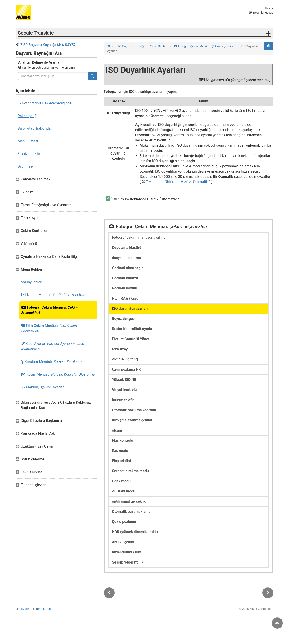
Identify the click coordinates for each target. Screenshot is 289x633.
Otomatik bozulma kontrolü (134, 410)
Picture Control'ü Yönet (130, 339)
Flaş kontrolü (122, 440)
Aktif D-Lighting (125, 359)
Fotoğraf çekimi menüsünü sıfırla (139, 237)
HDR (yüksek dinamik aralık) (135, 532)
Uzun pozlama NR (126, 369)
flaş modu (120, 450)
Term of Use (43, 608)
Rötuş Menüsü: (58, 374)
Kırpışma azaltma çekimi (132, 420)
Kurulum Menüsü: (51, 362)
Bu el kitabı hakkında (34, 128)
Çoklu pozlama (124, 522)
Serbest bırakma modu (130, 471)
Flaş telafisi (121, 461)
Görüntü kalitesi (125, 278)
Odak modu (121, 481)
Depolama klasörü (126, 247)
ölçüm (117, 430)
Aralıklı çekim (123, 542)
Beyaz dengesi (123, 318)
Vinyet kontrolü (124, 390)
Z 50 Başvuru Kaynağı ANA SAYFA (48, 45)
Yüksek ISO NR (124, 379)
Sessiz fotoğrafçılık (127, 562)
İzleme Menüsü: (53, 295)
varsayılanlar (31, 282)
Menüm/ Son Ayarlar (42, 387)
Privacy (24, 608)
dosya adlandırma (126, 258)
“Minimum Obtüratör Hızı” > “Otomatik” (178, 182)
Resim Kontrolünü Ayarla (132, 329)
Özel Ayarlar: (52, 346)
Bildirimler (26, 166)
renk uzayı (120, 349)
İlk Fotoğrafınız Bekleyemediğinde (45, 103)
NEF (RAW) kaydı (125, 298)
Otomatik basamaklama (131, 511)
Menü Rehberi (159, 46)
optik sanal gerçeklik (129, 501)
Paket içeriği (27, 116)
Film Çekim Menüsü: (49, 328)
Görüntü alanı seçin (127, 268)
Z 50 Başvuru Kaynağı (130, 46)
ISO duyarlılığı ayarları (130, 308)
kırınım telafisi (123, 400)
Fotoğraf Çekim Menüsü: (49, 310)
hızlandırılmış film (126, 552)
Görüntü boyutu (124, 288)
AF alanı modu (123, 491)
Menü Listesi (28, 141)
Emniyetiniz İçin (30, 154)
